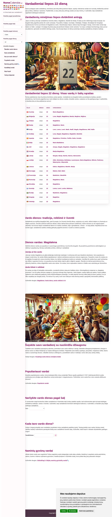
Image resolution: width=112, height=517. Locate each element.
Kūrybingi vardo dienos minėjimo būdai (50, 357)
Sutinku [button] (63, 511)
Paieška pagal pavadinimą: (12, 16)
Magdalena (67, 115)
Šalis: (28, 408)
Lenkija (33, 159)
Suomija (33, 187)
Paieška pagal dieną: (10, 38)
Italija (32, 141)
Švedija (33, 192)
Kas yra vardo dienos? (11, 56)
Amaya (57, 146)
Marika (67, 154)
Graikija (33, 133)
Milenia (95, 159)
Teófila (71, 137)
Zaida (75, 137)
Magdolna (58, 196)
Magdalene (58, 124)
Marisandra (78, 154)
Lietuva (33, 165)
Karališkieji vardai (9, 67)
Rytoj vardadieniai (9, 53)
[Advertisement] (68, 36)
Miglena (85, 115)
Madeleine (58, 174)
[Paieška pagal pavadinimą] (21, 19)
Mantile (69, 165)
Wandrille (65, 174)
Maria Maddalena (60, 141)
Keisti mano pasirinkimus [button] (86, 511)
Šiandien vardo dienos (10, 49)
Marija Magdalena (60, 150)
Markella (81, 133)
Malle (94, 128)
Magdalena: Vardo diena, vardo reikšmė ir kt (53, 281)
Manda (73, 115)
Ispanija (33, 137)
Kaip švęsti (7, 71)
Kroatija (33, 150)
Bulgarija (33, 115)
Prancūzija (34, 174)
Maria (64, 124)
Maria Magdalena (60, 111)
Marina (72, 154)
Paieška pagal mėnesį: (10, 31)
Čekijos (33, 119)
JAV (32, 146)
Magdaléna (58, 119)
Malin (65, 170)
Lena (56, 115)
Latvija (33, 154)
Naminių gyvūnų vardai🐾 (11, 64)
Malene (57, 170)
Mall (90, 128)
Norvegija (34, 170)
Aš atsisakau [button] (72, 511)
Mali (61, 170)
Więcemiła (66, 161)
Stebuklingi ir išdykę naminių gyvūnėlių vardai (54, 460)
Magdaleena (85, 128)
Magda (60, 115)
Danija (33, 124)
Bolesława (62, 159)
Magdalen (68, 146)
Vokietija (33, 200)
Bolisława (69, 159)
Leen (56, 128)
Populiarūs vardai (9, 60)
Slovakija (34, 183)
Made (69, 128)
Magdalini (74, 133)
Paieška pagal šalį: (9, 23)
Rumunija (34, 178)
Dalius (57, 165)
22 (49, 111)
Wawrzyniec (58, 161)
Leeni (65, 128)
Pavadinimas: (31, 435)
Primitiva (65, 137)
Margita (57, 154)
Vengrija (33, 196)
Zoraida (80, 137)
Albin (56, 159)
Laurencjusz (77, 159)
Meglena (79, 115)
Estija (32, 128)
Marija (62, 154)
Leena (60, 128)
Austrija (33, 111)
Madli (73, 128)
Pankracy (102, 159)
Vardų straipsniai (9, 75)
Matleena (71, 187)
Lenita (66, 187)
